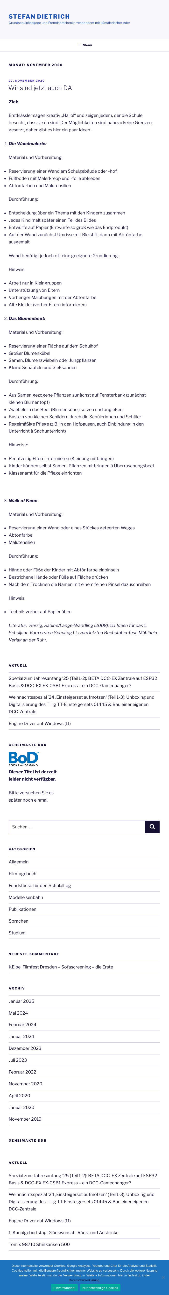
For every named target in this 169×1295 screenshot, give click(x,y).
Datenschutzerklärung (84, 1280)
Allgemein (19, 861)
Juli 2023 (18, 1060)
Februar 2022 (22, 1071)
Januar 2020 (21, 1107)
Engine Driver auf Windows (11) (40, 723)
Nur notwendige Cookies (100, 1288)
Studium (17, 932)
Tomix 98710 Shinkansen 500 (39, 1244)
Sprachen (18, 921)
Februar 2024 (22, 1024)
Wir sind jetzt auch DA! (41, 88)
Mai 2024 (18, 1013)
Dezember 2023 (25, 1048)
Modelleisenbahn (26, 897)
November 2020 (25, 1083)
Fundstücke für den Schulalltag (40, 885)
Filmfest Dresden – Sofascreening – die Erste (67, 966)
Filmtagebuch (22, 873)
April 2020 (19, 1095)
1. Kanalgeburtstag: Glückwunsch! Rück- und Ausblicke (63, 1232)
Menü (84, 45)
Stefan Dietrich (39, 16)
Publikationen (22, 909)
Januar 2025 (21, 1001)
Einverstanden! (64, 1288)
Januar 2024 (21, 1036)
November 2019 (25, 1119)
